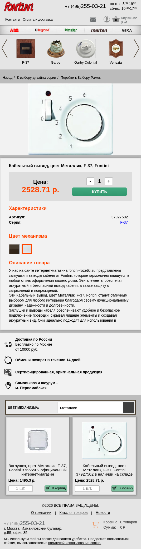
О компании (41, 512)
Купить (99, 192)
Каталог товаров (74, 512)
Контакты (12, 19)
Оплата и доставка (38, 19)
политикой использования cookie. (74, 543)
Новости (103, 512)
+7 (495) (85, 6)
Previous (4, 48)
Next (136, 48)
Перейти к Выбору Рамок (81, 77)
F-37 (25, 62)
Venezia (116, 62)
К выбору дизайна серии (36, 77)
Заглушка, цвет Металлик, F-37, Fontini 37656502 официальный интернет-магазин (38, 470)
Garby (55, 62)
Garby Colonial (85, 62)
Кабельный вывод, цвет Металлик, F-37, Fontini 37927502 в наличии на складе (104, 470)
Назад (7, 77)
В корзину (56, 488)
